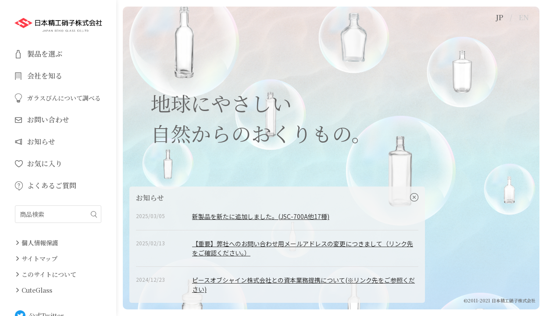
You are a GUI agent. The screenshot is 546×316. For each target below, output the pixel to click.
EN (524, 17)
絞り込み (94, 214)
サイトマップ (39, 258)
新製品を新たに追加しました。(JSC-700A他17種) (260, 216)
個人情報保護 (39, 242)
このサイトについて (48, 274)
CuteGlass (36, 290)
